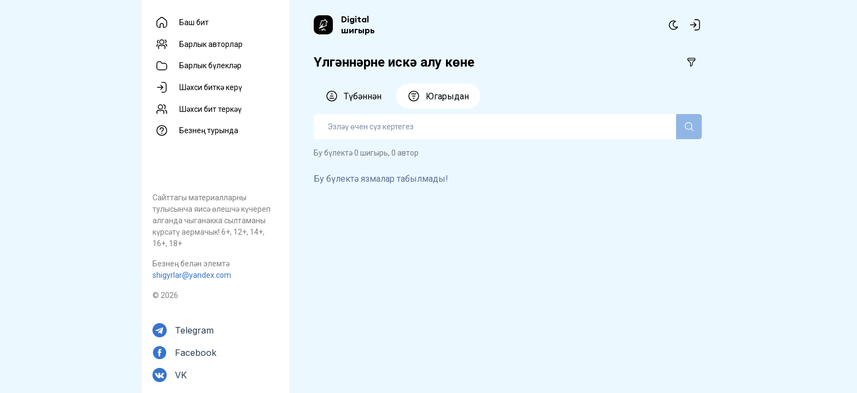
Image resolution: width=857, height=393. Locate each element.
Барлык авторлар (211, 44)
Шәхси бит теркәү (210, 109)
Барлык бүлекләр (210, 65)
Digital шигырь (358, 24)
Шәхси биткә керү (210, 87)
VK (181, 375)
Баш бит (194, 22)
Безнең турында (208, 130)
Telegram (194, 330)
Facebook (195, 352)
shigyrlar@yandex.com (191, 275)
